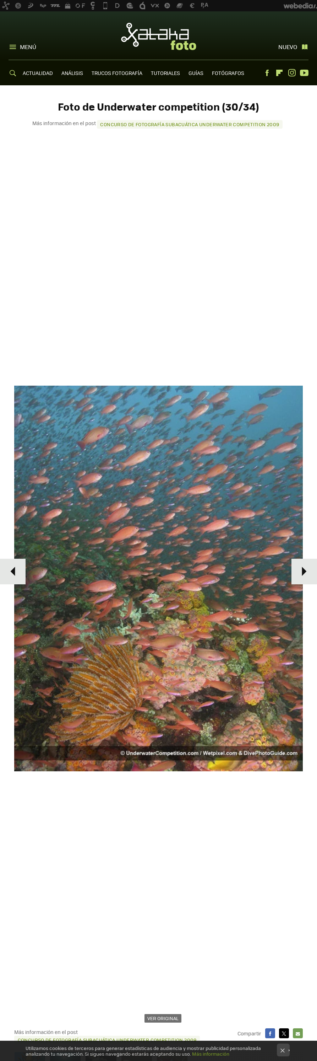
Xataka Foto (158, 36)
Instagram (292, 73)
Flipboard (279, 73)
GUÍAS (195, 72)
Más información (210, 1053)
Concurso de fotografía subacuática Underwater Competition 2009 (189, 124)
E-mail (298, 1033)
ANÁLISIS (72, 72)
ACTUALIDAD (38, 72)
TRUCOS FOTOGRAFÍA (117, 72)
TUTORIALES (165, 72)
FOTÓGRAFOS (228, 72)
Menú (28, 47)
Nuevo (287, 47)
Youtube (304, 73)
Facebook (267, 73)
